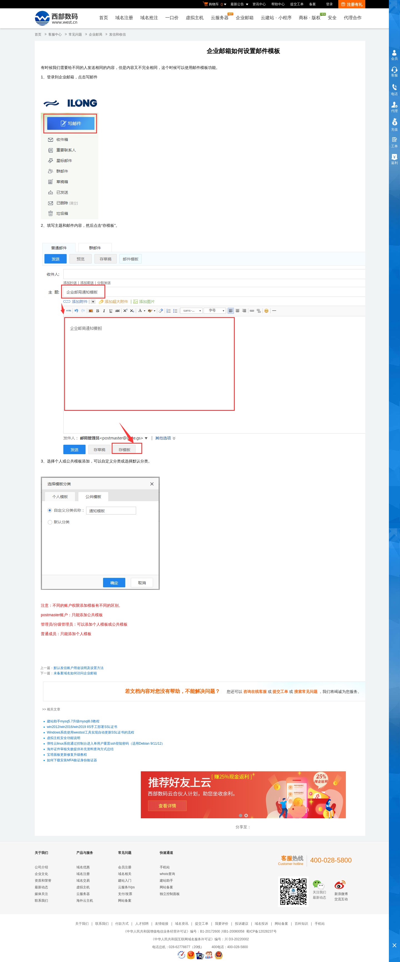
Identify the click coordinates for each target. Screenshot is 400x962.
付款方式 (122, 924)
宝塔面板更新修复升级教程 (67, 755)
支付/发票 (125, 894)
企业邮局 (95, 34)
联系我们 (41, 901)
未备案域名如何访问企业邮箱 (75, 673)
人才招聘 (142, 924)
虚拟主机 (195, 17)
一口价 (172, 17)
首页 (103, 17)
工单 (394, 146)
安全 (332, 17)
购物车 (215, 4)
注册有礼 (351, 4)
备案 (312, 4)
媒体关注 (41, 894)
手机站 (165, 867)
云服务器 (221, 16)
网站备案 (124, 901)
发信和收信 (117, 34)
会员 (394, 59)
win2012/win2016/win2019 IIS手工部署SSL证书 (82, 727)
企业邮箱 (245, 17)
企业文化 (41, 874)
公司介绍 (41, 867)
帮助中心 (278, 4)
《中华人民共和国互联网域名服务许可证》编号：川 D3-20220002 (200, 939)
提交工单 (297, 4)
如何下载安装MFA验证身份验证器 (72, 760)
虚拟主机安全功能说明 (63, 738)
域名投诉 (261, 924)
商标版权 (311, 16)
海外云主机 (84, 901)
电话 (394, 94)
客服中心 (55, 34)
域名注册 (124, 17)
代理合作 (353, 17)
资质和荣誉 (43, 881)
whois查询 (167, 874)
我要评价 (221, 924)
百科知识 (301, 924)
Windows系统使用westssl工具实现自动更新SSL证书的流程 (90, 733)
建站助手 (166, 881)
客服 (394, 75)
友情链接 (161, 924)
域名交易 (83, 881)
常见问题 (75, 34)
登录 (329, 4)
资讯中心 (259, 4)
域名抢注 (149, 17)
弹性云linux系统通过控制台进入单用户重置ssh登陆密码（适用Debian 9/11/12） (106, 744)
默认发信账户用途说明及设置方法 (79, 668)
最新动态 (41, 887)
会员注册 (124, 867)
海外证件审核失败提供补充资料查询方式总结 (80, 749)
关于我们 (82, 924)
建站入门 (124, 881)
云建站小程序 (276, 17)
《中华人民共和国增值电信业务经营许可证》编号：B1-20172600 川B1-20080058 (183, 931)
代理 (394, 111)
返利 (394, 163)
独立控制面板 (170, 894)
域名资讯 (181, 924)
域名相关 (124, 874)
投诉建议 (241, 924)
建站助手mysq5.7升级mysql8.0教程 (73, 722)
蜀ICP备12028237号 (261, 931)
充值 (394, 129)
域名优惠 (83, 867)
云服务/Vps (126, 887)
